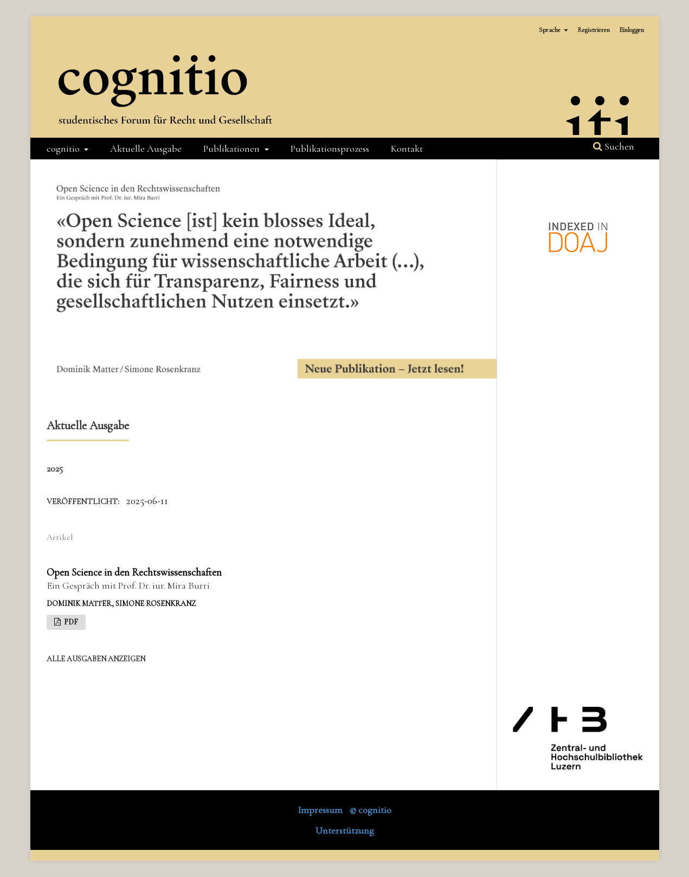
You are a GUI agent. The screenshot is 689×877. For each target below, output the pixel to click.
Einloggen (631, 29)
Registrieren (593, 29)
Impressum (320, 810)
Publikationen (232, 148)
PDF (70, 622)
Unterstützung (344, 830)
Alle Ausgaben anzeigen (96, 658)
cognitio (64, 148)
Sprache (550, 29)
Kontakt (407, 148)
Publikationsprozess (330, 148)
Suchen (613, 146)
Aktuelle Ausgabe (146, 148)
